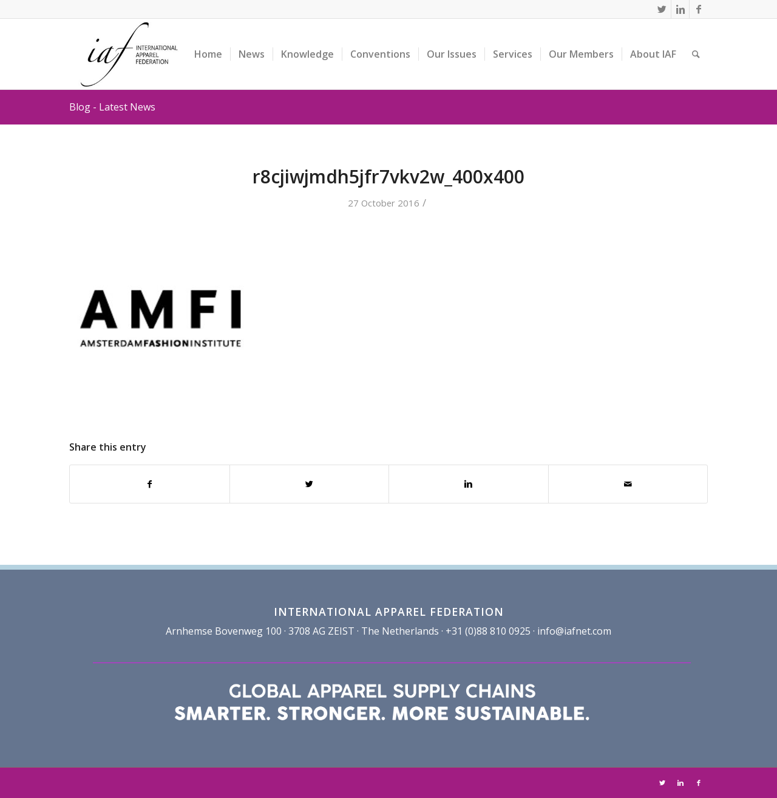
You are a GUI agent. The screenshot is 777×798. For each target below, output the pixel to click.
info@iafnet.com (574, 631)
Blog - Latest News (112, 107)
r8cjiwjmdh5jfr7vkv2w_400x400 (388, 176)
